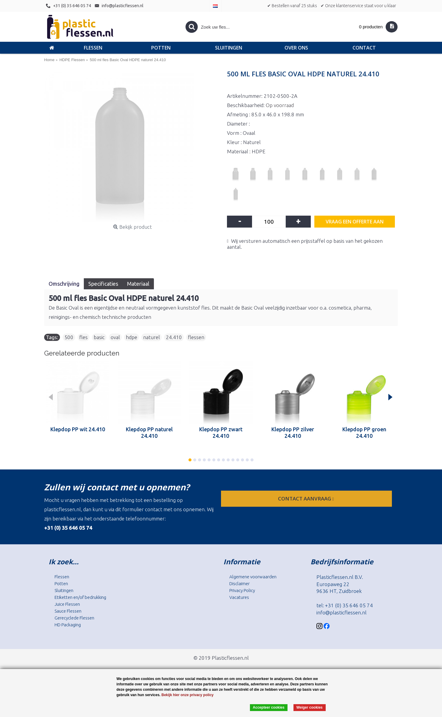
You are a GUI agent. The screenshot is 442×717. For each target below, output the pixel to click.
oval (115, 337)
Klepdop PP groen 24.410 (364, 432)
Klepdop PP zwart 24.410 (220, 432)
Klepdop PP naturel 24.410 (149, 432)
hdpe (131, 337)
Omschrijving (64, 284)
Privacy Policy (242, 590)
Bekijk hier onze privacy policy (187, 695)
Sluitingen (64, 590)
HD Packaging (68, 624)
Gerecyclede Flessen (74, 617)
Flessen (62, 576)
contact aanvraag (306, 498)
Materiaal (138, 284)
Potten (61, 583)
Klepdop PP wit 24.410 (77, 429)
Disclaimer (239, 583)
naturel (151, 337)
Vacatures (239, 597)
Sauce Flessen (68, 611)
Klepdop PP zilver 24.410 (292, 432)
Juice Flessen (67, 604)
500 (68, 337)
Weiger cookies (309, 707)
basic (99, 337)
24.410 (174, 337)
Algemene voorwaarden (252, 576)
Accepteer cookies (269, 707)
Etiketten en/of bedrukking (80, 597)
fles (83, 337)
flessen (196, 337)
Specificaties (103, 284)
